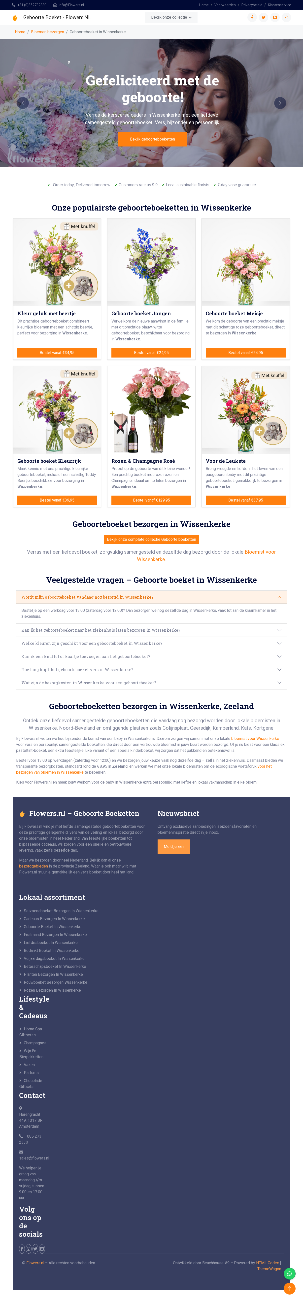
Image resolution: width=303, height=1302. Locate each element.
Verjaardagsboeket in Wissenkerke (54, 958)
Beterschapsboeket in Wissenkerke (55, 966)
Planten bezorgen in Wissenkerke (53, 974)
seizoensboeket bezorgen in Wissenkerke (61, 910)
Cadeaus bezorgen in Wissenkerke (54, 918)
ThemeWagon (269, 1268)
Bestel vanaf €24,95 (151, 352)
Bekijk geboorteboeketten (152, 139)
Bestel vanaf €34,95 (57, 352)
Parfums (31, 1072)
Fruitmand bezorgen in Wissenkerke (55, 934)
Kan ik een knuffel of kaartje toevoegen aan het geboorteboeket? (85, 656)
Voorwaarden (225, 5)
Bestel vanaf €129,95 (151, 500)
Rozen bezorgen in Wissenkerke (52, 990)
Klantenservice (279, 5)
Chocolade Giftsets (30, 1083)
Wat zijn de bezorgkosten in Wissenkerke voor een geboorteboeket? (88, 682)
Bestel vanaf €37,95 (245, 500)
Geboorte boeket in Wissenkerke (52, 926)
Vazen (29, 1064)
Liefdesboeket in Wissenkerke (51, 942)
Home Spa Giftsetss (30, 1032)
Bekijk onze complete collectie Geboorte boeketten (151, 539)
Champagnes (35, 1043)
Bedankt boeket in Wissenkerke (51, 950)
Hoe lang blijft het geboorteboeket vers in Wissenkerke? (77, 669)
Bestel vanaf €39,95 (57, 500)
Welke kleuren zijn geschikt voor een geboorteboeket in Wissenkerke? (91, 643)
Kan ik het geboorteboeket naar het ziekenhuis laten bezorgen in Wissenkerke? (100, 630)
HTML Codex (267, 1263)
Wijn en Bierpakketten (31, 1054)
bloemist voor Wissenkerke (255, 738)
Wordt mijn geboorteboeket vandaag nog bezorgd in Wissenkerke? (87, 597)
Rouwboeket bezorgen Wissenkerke (55, 982)
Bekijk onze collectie (169, 17)
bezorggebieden (33, 866)
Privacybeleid (251, 5)
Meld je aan (174, 846)
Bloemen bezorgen (47, 32)
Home (204, 5)
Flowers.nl (35, 1263)
